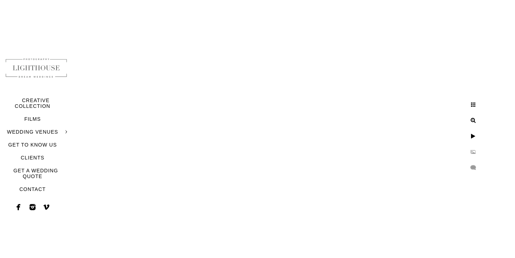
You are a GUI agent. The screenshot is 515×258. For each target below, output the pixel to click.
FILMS (32, 119)
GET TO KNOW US (32, 145)
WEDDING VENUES (32, 132)
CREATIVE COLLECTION (32, 103)
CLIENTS (32, 158)
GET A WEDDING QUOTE (36, 173)
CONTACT (32, 189)
